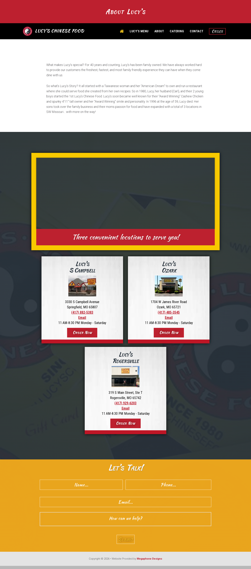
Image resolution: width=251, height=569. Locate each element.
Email (82, 319)
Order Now (82, 333)
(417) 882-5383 (82, 313)
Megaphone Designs (149, 562)
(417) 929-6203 (125, 404)
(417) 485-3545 (169, 313)
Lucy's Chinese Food (60, 32)
